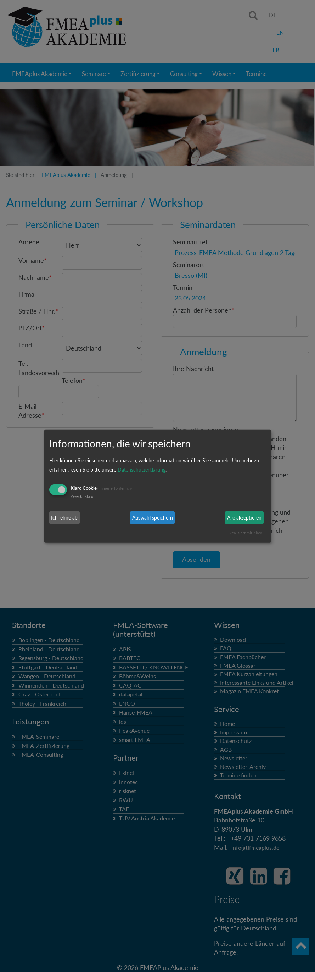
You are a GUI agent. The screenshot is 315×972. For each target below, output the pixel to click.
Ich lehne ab (64, 518)
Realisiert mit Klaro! (246, 533)
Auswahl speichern (152, 518)
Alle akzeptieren (244, 518)
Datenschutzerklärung (141, 470)
